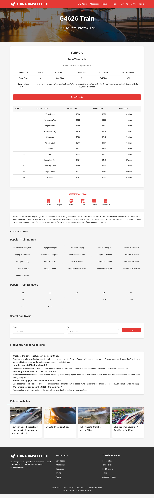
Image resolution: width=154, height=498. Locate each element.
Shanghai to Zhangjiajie (131, 271)
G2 (23, 296)
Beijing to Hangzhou (23, 256)
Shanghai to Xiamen (104, 256)
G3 (50, 296)
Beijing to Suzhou (23, 278)
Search (131, 334)
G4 (77, 296)
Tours (104, 477)
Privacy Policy (68, 492)
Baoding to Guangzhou (50, 256)
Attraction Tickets (109, 481)
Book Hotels (107, 465)
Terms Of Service (95, 492)
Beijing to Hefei (50, 271)
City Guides (82, 4)
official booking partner (53, 372)
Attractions (94, 4)
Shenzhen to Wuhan (77, 256)
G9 (77, 303)
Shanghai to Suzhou (131, 263)
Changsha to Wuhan (131, 256)
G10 (104, 303)
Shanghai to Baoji (22, 263)
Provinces (106, 4)
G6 (131, 296)
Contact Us (56, 492)
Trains (115, 4)
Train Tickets (107, 469)
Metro (133, 4)
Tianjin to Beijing (22, 271)
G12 (22, 310)
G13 (49, 310)
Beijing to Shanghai (49, 249)
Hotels (141, 4)
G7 (23, 303)
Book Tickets (77, 97)
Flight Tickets (107, 473)
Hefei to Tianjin (50, 263)
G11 (131, 303)
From (38, 334)
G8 (50, 303)
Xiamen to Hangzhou (131, 249)
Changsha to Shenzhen (77, 271)
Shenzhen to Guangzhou (22, 249)
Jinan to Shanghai (104, 249)
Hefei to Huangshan (104, 271)
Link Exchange (81, 492)
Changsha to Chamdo (104, 263)
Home (12, 232)
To (93, 334)
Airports (124, 4)
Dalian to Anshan (77, 263)
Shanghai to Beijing (76, 249)
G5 (104, 296)
